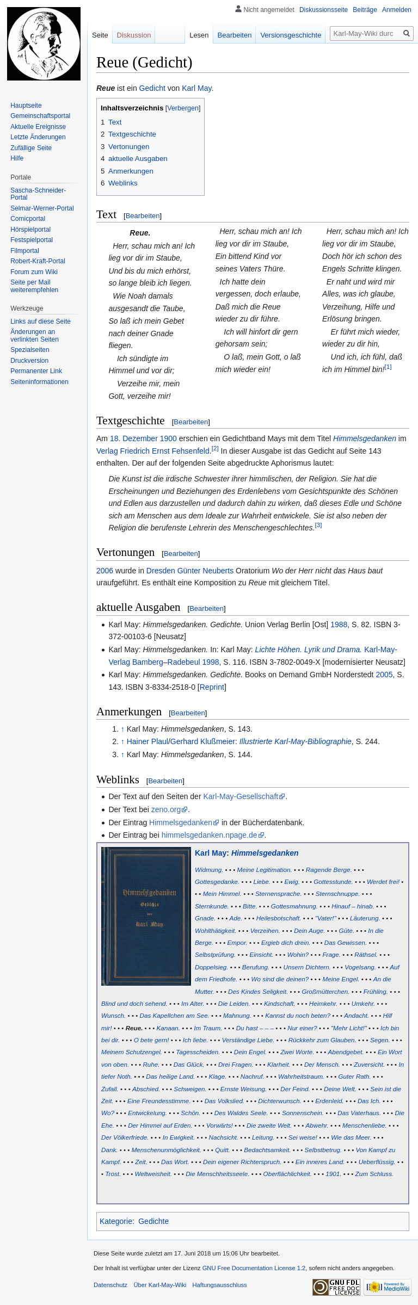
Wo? (107, 1112)
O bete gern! (151, 1039)
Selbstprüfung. (215, 954)
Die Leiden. (234, 1003)
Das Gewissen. (345, 942)
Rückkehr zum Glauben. (322, 1039)
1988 (338, 624)
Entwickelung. (147, 1112)
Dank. (109, 1149)
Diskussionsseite (323, 10)
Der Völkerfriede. (125, 1137)
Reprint (212, 687)
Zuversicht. (369, 1064)
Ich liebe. (195, 1039)
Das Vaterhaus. (359, 1112)
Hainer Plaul (147, 741)
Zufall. (110, 1088)
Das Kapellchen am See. (175, 1015)
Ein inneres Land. (320, 1161)
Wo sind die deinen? (280, 978)
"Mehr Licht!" (349, 1027)
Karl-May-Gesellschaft (240, 796)
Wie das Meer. (351, 1137)
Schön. (190, 1112)
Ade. (235, 917)
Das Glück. (189, 1064)
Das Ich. (369, 1100)
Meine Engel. (340, 978)
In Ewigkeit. (179, 1137)
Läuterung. (365, 917)
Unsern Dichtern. (307, 966)
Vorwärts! (219, 1125)
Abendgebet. (346, 1051)
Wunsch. (113, 1015)
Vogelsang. (360, 966)
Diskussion (134, 35)
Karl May (196, 88)
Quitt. (222, 1149)
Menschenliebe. (364, 1125)
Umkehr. (364, 1003)
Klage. (218, 1076)
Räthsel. (366, 954)
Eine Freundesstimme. (159, 1100)
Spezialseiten (29, 350)
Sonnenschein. (303, 1112)
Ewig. (292, 881)
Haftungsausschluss (220, 1285)
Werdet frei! (383, 881)
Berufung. (256, 966)
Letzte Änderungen (37, 137)
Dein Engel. (250, 1051)
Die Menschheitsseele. (217, 1173)
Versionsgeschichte (290, 35)
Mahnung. (237, 1015)
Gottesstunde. (333, 881)
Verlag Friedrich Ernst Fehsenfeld (153, 451)
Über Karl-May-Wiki (159, 1285)
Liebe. (262, 881)
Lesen (198, 35)
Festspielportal (31, 240)
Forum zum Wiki (34, 272)
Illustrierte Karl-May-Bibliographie (295, 741)
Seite (100, 35)
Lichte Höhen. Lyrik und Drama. (308, 649)
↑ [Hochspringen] (123, 729)
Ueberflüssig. (377, 1161)
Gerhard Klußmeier (202, 741)
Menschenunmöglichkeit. (166, 1149)
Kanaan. (168, 1027)
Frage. (331, 954)
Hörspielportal (30, 229)
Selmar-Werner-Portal (41, 208)
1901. (333, 1173)
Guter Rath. (355, 1076)
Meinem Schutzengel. (131, 1051)
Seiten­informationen (39, 382)
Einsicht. (261, 954)
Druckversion (29, 360)
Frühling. (376, 991)
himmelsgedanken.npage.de (209, 835)
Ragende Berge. (329, 869)
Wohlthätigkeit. (215, 930)
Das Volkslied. (224, 1100)
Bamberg (147, 662)
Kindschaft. (280, 1003)
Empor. (238, 942)
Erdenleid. (329, 1100)
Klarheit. (279, 1064)
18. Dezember (134, 438)
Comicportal (27, 218)
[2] (215, 448)
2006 (104, 570)
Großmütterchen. (325, 991)
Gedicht (152, 88)
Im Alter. (193, 1003)
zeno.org (166, 809)
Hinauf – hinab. (352, 906)
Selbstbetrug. (323, 1149)
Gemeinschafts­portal (40, 116)
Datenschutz (110, 1285)
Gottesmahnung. (294, 906)
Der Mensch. (322, 1064)
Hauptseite (25, 105)
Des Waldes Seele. (241, 1112)
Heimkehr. (323, 1003)
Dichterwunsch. (280, 1100)
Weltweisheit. (152, 1173)
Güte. (347, 930)
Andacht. (356, 1015)
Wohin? (298, 954)
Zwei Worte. (297, 1051)
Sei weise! (302, 1137)
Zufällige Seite (31, 148)
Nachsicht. (223, 1137)
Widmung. (209, 869)
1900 (168, 438)
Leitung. (263, 1137)
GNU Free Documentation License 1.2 (254, 1268)
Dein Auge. (309, 930)
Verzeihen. (265, 930)
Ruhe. (151, 1064)
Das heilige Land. (170, 1076)
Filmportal (24, 251)
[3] (318, 524)
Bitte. (250, 906)
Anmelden (396, 10)
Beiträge (365, 10)
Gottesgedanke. (217, 881)
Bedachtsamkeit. (267, 1149)
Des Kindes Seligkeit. (258, 991)
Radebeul (184, 662)
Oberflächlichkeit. (287, 1173)
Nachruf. (253, 1076)
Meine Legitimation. (264, 869)
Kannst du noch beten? (297, 1015)
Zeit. (141, 1161)
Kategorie (116, 1221)
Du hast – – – (255, 1027)
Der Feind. (295, 1088)
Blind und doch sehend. (134, 1003)
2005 (384, 674)
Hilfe (16, 158)
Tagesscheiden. (198, 1051)
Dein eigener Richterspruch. (242, 1161)
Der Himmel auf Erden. (160, 1125)
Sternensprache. (278, 893)
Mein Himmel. (222, 893)
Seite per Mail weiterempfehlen (34, 286)
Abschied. (146, 1088)
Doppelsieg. (212, 966)
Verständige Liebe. (248, 1039)
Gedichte (153, 1221)
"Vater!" (325, 917)
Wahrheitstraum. (301, 1076)
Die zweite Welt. (269, 1125)
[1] (387, 366)
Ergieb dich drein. (286, 942)
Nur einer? (302, 1027)
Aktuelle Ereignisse (38, 127)
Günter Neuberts (205, 570)
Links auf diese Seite (40, 321)
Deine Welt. (340, 1088)
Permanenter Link (36, 371)
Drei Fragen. (236, 1064)
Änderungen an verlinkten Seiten (34, 335)
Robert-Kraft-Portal (37, 261)
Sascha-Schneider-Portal (38, 194)
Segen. (380, 1039)
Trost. (113, 1173)
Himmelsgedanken (364, 438)
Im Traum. (208, 1027)
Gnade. (205, 917)
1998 (210, 662)
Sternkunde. (212, 906)
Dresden (160, 570)
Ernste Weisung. (243, 1088)
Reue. (134, 1027)
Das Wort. (175, 1161)
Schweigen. (190, 1088)
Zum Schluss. (374, 1173)
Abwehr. (317, 1125)
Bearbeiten (143, 216)
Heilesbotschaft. (279, 917)
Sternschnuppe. (338, 893)
